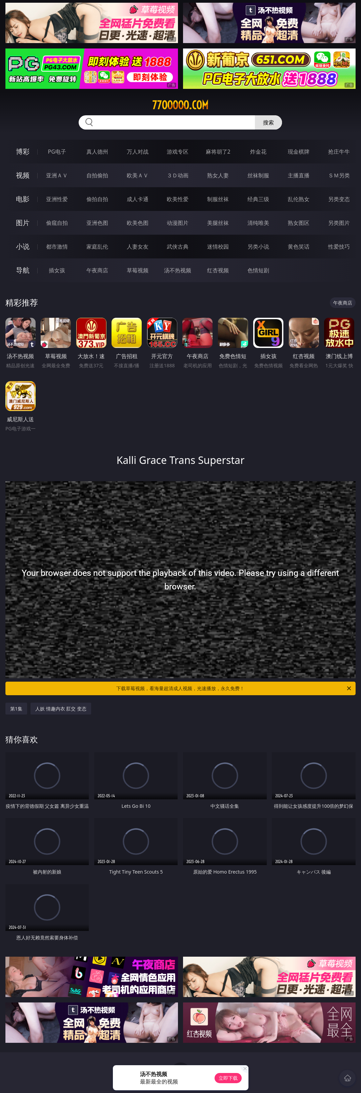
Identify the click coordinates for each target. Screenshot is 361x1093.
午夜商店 (97, 270)
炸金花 (258, 151)
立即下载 (228, 1078)
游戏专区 (177, 151)
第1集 (16, 708)
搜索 (268, 122)
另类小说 (258, 246)
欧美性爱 (177, 199)
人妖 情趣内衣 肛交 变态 (60, 708)
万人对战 (137, 151)
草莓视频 (137, 270)
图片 (22, 222)
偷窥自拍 (57, 223)
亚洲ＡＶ (57, 175)
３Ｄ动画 (177, 175)
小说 (22, 246)
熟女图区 (298, 223)
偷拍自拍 (97, 199)
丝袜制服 (258, 175)
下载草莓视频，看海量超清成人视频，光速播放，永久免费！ (234, 688)
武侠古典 (177, 246)
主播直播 (298, 175)
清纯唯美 (258, 223)
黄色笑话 (298, 246)
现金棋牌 (298, 151)
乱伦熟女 (298, 199)
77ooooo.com (180, 105)
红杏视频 (218, 270)
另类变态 (339, 199)
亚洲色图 (97, 223)
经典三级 (258, 199)
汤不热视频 (177, 270)
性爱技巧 (339, 246)
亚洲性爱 (57, 199)
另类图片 (339, 223)
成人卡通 (137, 199)
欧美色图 (137, 223)
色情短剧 (258, 270)
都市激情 (57, 246)
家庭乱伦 (97, 246)
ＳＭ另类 (339, 175)
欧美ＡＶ (137, 175)
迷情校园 (218, 246)
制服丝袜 (218, 199)
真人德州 (97, 151)
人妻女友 (137, 246)
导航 (22, 270)
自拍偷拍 (97, 175)
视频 (22, 175)
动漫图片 (177, 223)
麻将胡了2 (218, 151)
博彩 (22, 151)
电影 (22, 198)
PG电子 (57, 151)
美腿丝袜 (218, 223)
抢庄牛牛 (339, 151)
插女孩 (57, 270)
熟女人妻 (218, 175)
